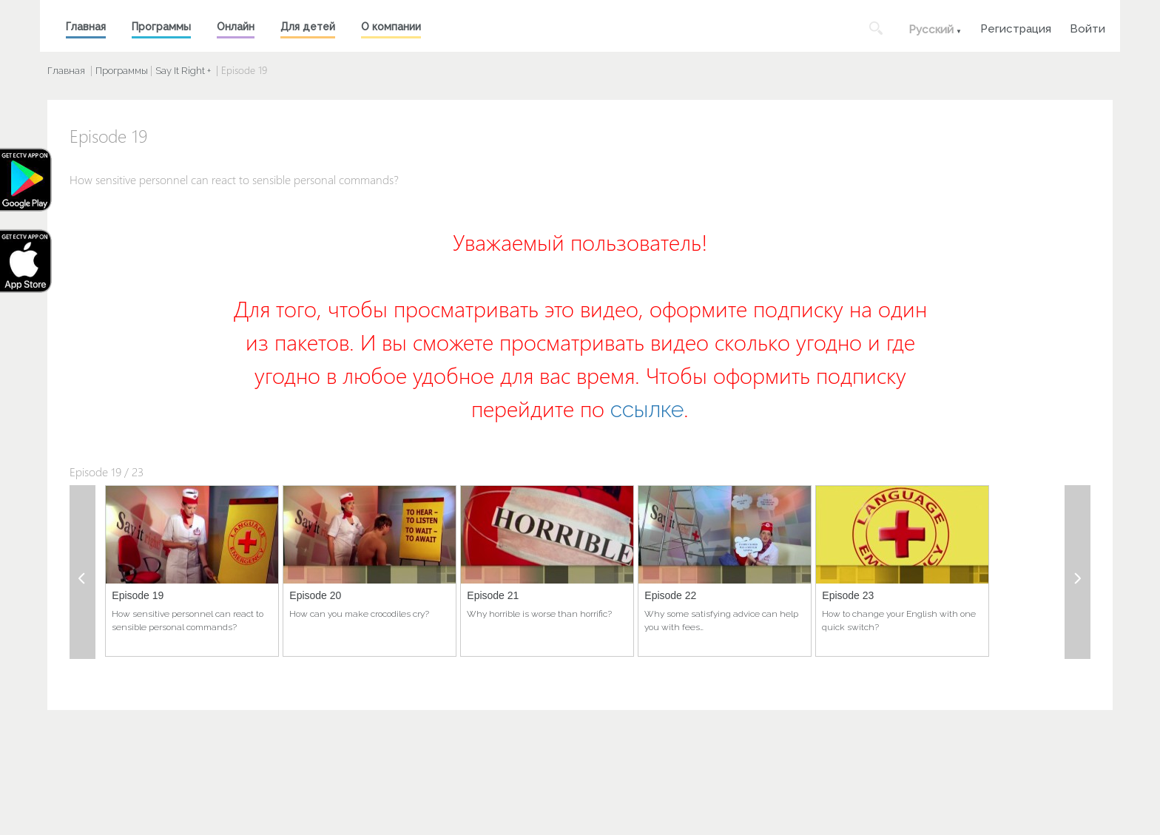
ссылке (647, 409)
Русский (931, 29)
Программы (161, 27)
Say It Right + (183, 70)
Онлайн (235, 27)
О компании (391, 27)
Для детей (307, 27)
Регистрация (1015, 27)
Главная (86, 27)
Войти (1087, 27)
